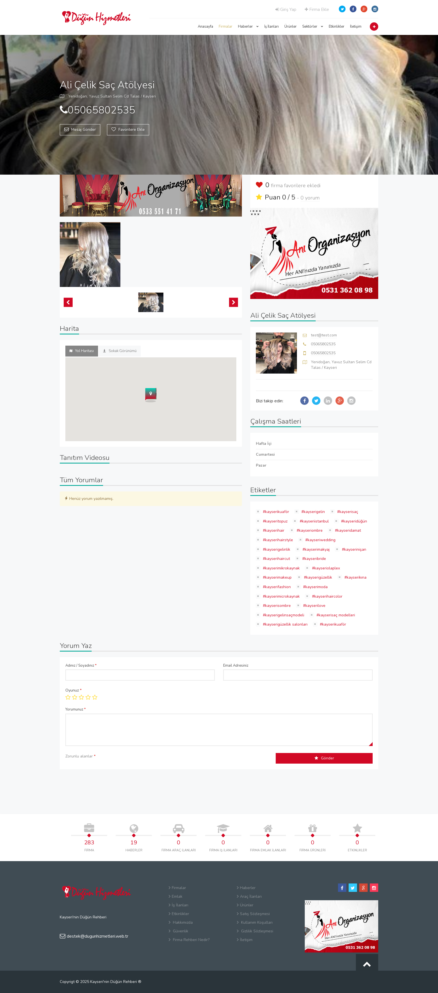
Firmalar (225, 26)
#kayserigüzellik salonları (285, 624)
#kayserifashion (276, 587)
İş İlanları (271, 26)
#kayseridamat (347, 530)
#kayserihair (273, 530)
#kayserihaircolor (326, 596)
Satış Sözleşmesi (253, 913)
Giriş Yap (285, 9)
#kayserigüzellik (317, 577)
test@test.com (324, 335)
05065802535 (323, 344)
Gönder (324, 758)
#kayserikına (354, 577)
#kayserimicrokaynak (281, 596)
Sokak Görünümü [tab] (120, 350)
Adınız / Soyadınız (81, 665)
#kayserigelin (312, 511)
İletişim (355, 26)
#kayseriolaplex (325, 568)
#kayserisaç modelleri (335, 615)
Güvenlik (178, 931)
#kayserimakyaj (315, 549)
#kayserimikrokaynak (281, 568)
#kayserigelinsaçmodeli (283, 615)
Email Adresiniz (235, 665)
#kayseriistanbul (314, 521)
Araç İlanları (249, 896)
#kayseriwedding (319, 540)
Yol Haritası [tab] (82, 350)
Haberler (248, 26)
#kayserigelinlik (276, 549)
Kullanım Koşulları (255, 922)
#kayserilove (313, 605)
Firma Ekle (317, 9)
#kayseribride (313, 558)
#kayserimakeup (277, 577)
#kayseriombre (309, 530)
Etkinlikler (336, 26)
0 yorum (310, 197)
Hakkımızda (181, 922)
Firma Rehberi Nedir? (189, 939)
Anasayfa (205, 26)
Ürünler (290, 26)
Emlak (175, 896)
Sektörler (312, 26)
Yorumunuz (75, 709)
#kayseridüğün (353, 521)
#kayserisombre (276, 605)
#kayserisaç (347, 511)
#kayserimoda (315, 587)
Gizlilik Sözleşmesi (255, 931)
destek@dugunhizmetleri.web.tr (94, 936)
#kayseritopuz (274, 521)
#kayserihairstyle (277, 540)
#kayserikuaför (275, 511)
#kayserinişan (353, 549)
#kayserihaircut (276, 558)
